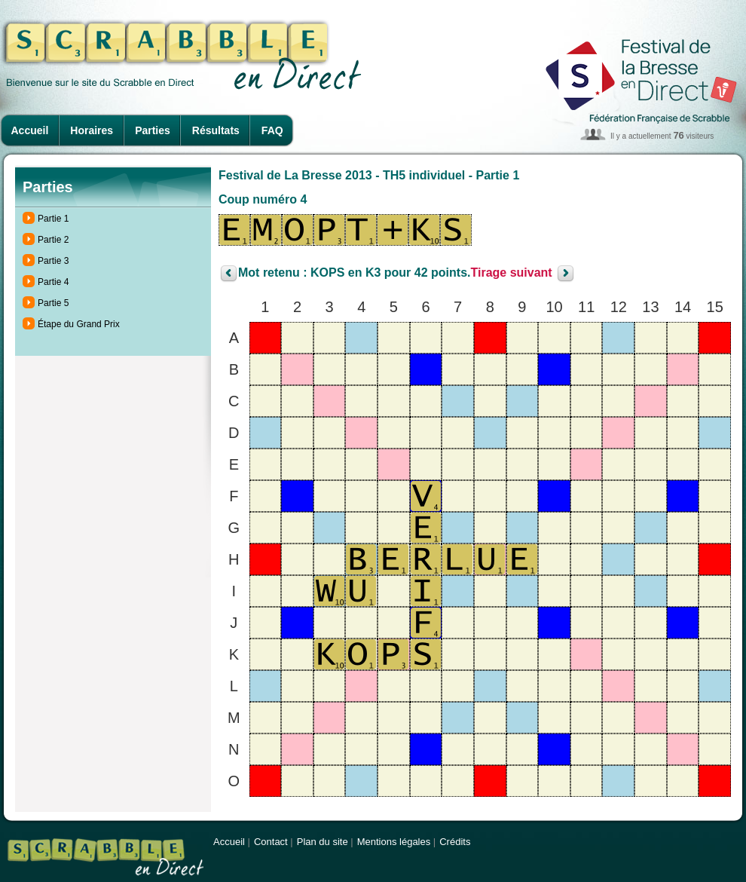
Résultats (216, 130)
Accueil (30, 130)
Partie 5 (53, 303)
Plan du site (322, 841)
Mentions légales (394, 841)
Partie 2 (53, 239)
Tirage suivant (511, 273)
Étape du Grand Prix (79, 324)
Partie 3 (53, 261)
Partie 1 (53, 218)
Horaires (91, 130)
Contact (271, 841)
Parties (152, 130)
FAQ (272, 130)
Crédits (454, 841)
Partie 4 (53, 282)
